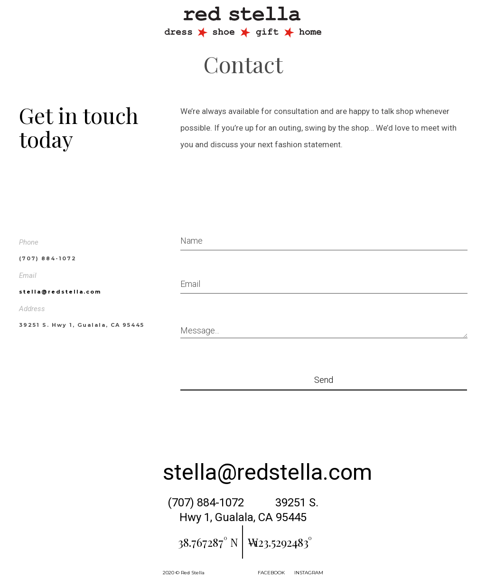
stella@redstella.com (60, 291)
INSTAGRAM (308, 573)
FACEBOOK (271, 573)
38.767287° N (208, 542)
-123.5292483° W (280, 542)
